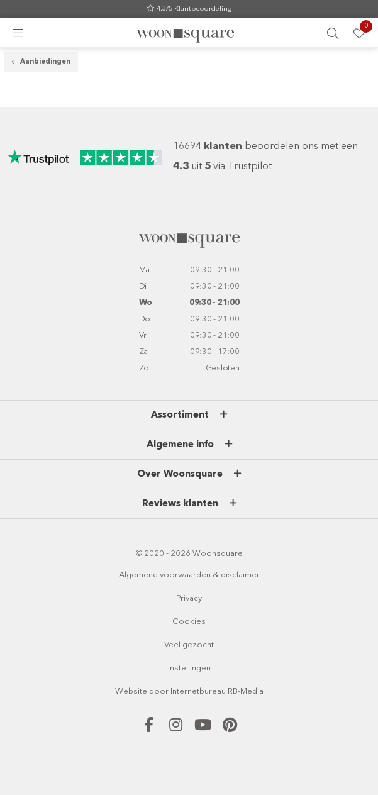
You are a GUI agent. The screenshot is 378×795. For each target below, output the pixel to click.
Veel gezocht (189, 646)
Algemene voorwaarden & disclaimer (189, 576)
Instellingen (189, 669)
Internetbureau (198, 692)
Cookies (189, 622)
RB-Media (246, 692)
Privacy (189, 599)
